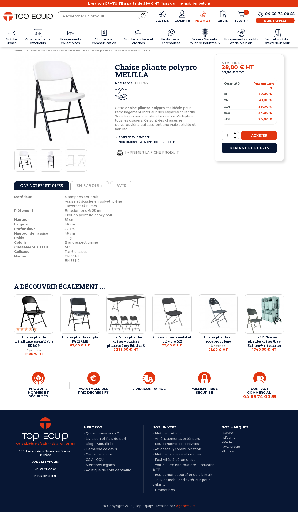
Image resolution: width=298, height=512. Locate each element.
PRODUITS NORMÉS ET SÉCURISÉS (38, 392)
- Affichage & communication (176, 449)
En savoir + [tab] (89, 185)
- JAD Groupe (231, 446)
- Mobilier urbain (166, 433)
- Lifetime (228, 437)
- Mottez (228, 442)
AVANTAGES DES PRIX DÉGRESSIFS (93, 391)
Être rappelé (275, 20)
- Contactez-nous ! (98, 454)
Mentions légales (100, 465)
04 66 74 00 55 (45, 468)
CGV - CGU (95, 459)
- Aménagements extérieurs (176, 439)
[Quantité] (230, 135)
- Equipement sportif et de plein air (182, 475)
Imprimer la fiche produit (147, 152)
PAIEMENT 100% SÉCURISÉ (204, 391)
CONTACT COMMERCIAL (259, 393)
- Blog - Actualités (98, 444)
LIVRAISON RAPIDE (149, 389)
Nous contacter (45, 476)
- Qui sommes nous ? (101, 433)
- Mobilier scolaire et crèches (177, 454)
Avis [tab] (121, 185)
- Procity (228, 451)
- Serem (227, 433)
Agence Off (185, 506)
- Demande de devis (100, 449)
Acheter (259, 135)
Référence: (124, 83)
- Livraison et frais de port (104, 439)
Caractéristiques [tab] (41, 185)
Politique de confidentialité (108, 470)
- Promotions (163, 490)
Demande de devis (249, 147)
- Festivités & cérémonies (174, 459)
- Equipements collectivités (175, 444)
